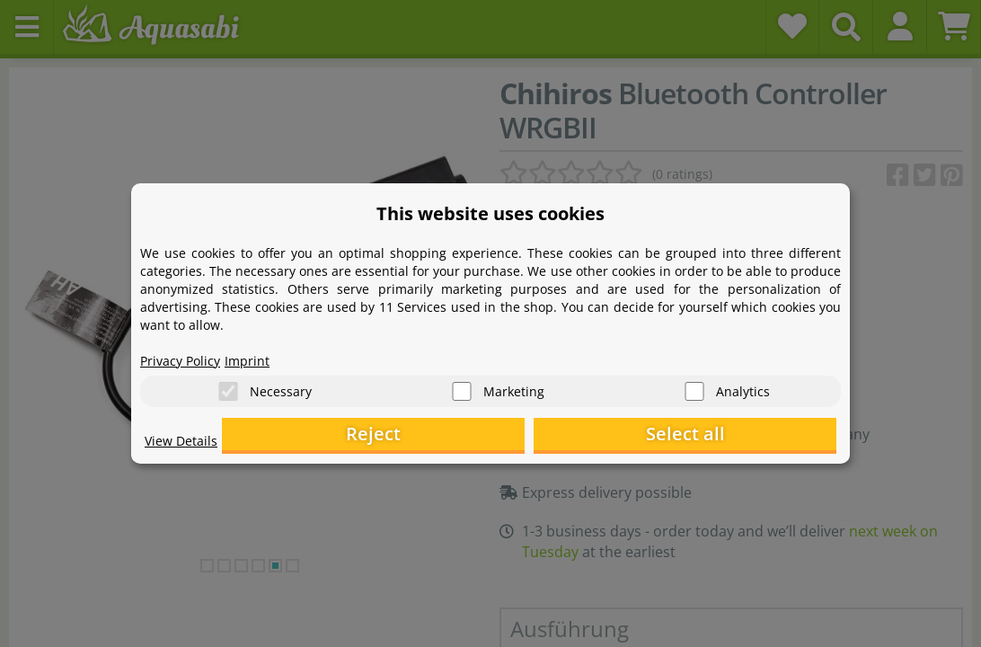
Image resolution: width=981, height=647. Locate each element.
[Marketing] (462, 386)
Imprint (261, 356)
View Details (185, 446)
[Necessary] (228, 386)
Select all (747, 436)
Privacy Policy (186, 356)
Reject (558, 436)
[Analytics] (694, 386)
